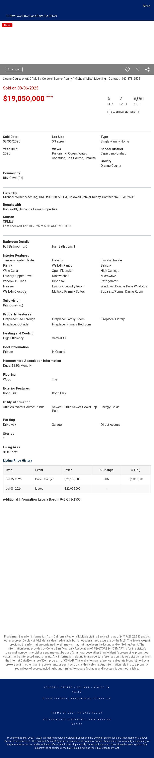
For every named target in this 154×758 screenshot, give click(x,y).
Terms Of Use (63, 713)
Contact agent (13, 69)
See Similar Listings (123, 112)
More (146, 6)
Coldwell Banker (58, 687)
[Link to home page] (4, 6)
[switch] (127, 69)
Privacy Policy (90, 713)
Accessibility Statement (64, 720)
